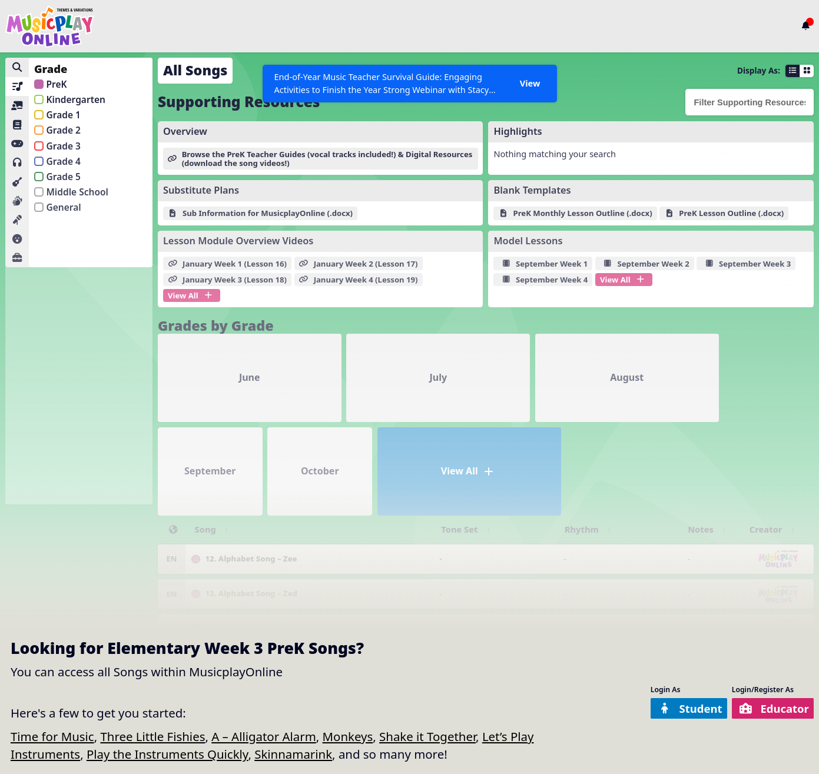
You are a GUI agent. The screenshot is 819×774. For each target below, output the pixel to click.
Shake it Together (427, 736)
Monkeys (348, 736)
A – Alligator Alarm (263, 736)
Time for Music (52, 736)
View (529, 83)
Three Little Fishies (152, 736)
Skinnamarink (293, 754)
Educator (770, 708)
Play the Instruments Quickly (167, 754)
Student (679, 708)
